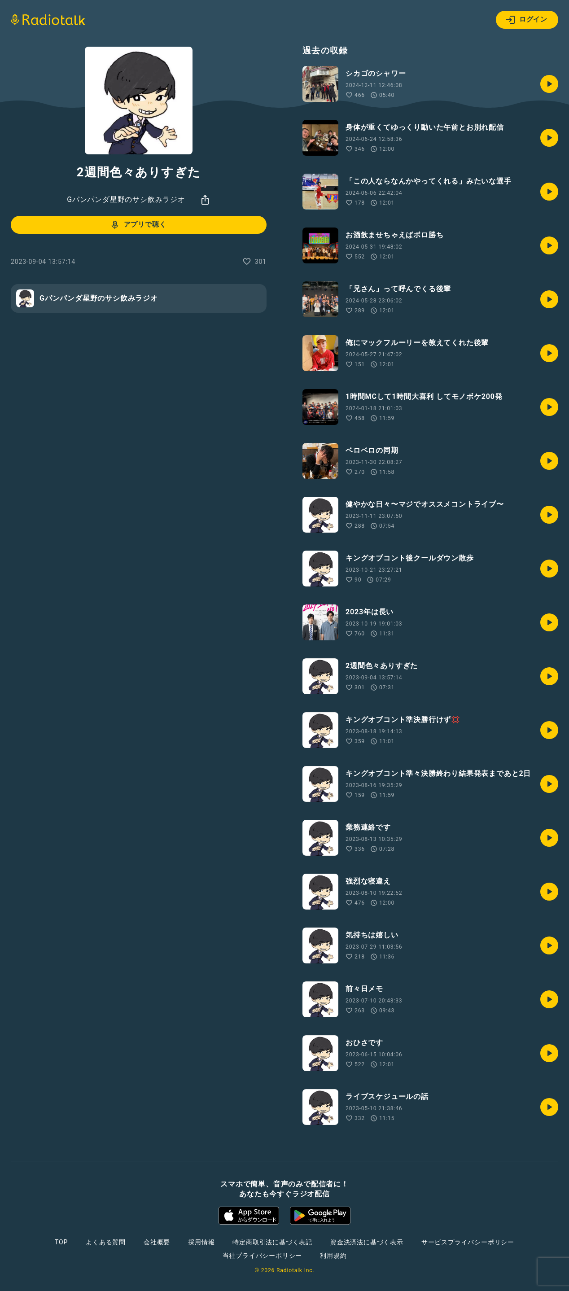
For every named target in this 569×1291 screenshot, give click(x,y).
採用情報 (201, 1242)
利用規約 (333, 1255)
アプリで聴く (137, 224)
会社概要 (157, 1242)
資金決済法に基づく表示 (366, 1242)
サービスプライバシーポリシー (467, 1242)
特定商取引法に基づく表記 (272, 1242)
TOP (61, 1242)
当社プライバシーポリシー (262, 1255)
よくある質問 (106, 1242)
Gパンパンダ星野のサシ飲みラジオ (126, 199)
